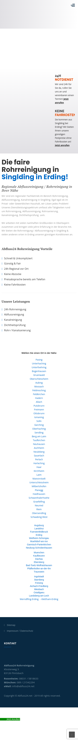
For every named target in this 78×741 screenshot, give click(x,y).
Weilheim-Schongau (39, 538)
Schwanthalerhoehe (39, 497)
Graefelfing (39, 501)
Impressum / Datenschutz (20, 631)
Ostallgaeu (39, 592)
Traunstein (39, 571)
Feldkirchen (39, 394)
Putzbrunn (39, 405)
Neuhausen (39, 444)
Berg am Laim (39, 436)
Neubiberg (39, 451)
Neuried (39, 505)
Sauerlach (39, 455)
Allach (39, 401)
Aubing (39, 382)
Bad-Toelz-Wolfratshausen (39, 565)
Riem (39, 509)
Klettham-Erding (49, 599)
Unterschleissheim (39, 482)
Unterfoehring (39, 367)
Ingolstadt (39, 576)
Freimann (39, 409)
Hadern (39, 398)
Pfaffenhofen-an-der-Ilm (39, 568)
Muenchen (39, 552)
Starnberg (39, 579)
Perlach (39, 459)
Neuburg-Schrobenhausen (39, 547)
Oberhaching (39, 428)
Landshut (39, 528)
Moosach (39, 386)
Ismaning (39, 417)
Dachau (39, 559)
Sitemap (11, 625)
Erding (39, 535)
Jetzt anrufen (62, 145)
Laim (39, 474)
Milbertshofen (39, 486)
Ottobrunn (38, 413)
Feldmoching (39, 390)
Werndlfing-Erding (29, 599)
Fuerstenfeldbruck (39, 531)
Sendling (39, 432)
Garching (39, 424)
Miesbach (39, 589)
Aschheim (39, 447)
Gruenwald (39, 374)
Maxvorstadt (39, 478)
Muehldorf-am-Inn (39, 541)
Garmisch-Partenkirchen (39, 544)
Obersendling (39, 513)
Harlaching (39, 463)
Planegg (39, 490)
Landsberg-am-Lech (39, 595)
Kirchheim (39, 470)
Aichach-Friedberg (39, 586)
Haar (39, 467)
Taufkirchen (39, 440)
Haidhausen (39, 493)
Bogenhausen (39, 371)
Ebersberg (39, 562)
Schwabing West (39, 516)
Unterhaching (39, 363)
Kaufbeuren (39, 555)
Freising (39, 583)
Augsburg (39, 525)
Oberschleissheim (39, 378)
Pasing (39, 359)
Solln (39, 421)
